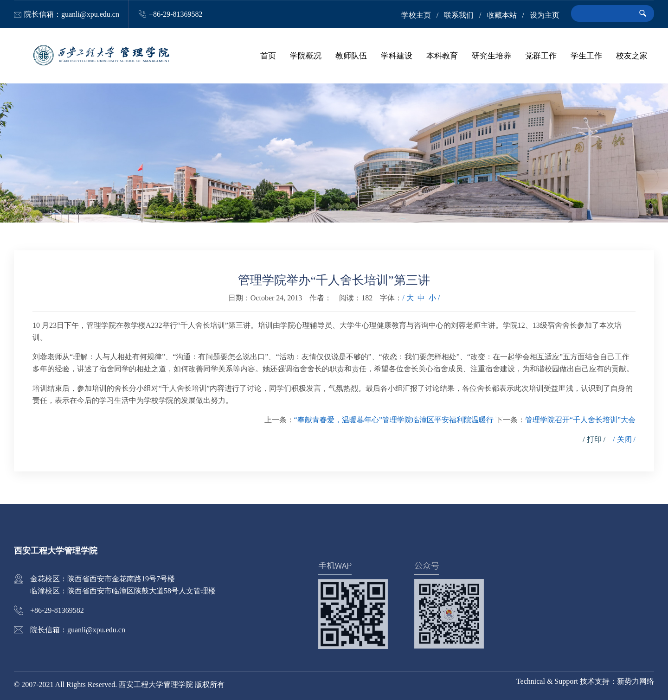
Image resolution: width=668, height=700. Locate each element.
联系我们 (459, 15)
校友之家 (632, 55)
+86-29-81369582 (176, 14)
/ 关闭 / (624, 439)
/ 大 (407, 298)
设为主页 (544, 15)
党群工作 (541, 55)
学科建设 (396, 55)
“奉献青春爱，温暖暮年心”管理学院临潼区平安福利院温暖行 (394, 420)
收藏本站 (502, 15)
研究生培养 (491, 55)
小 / (434, 298)
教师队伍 (351, 55)
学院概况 (305, 55)
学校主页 (416, 15)
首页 (268, 55)
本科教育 (442, 55)
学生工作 (586, 55)
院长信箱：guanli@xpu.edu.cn (71, 14)
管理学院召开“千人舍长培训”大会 (580, 420)
